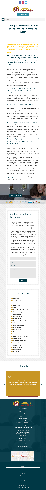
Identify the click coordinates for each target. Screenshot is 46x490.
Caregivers (23, 473)
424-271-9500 (23, 443)
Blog (23, 478)
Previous (4, 384)
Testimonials (23, 475)
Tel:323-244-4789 (23, 408)
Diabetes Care (17, 318)
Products (23, 471)
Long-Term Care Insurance (20, 336)
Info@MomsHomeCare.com (23, 411)
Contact (23, 480)
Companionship (17, 312)
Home (23, 464)
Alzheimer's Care (18, 300)
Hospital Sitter (17, 327)
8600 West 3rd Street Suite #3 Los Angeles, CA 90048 (23, 449)
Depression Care (17, 316)
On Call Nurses (17, 345)
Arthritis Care (17, 303)
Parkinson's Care (18, 347)
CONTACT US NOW (15, 195)
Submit (23, 280)
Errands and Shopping (19, 320)
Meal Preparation (18, 338)
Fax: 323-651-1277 (23, 410)
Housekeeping (17, 329)
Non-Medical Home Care (20, 343)
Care (14, 307)
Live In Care (16, 332)
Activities (16, 298)
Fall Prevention (17, 323)
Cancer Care (16, 305)
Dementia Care (17, 314)
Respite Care (16, 351)
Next (41, 384)
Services (23, 468)
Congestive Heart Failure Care (21, 309)
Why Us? (23, 466)
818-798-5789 (23, 437)
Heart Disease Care (18, 325)
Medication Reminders (19, 340)
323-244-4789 (22, 15)
